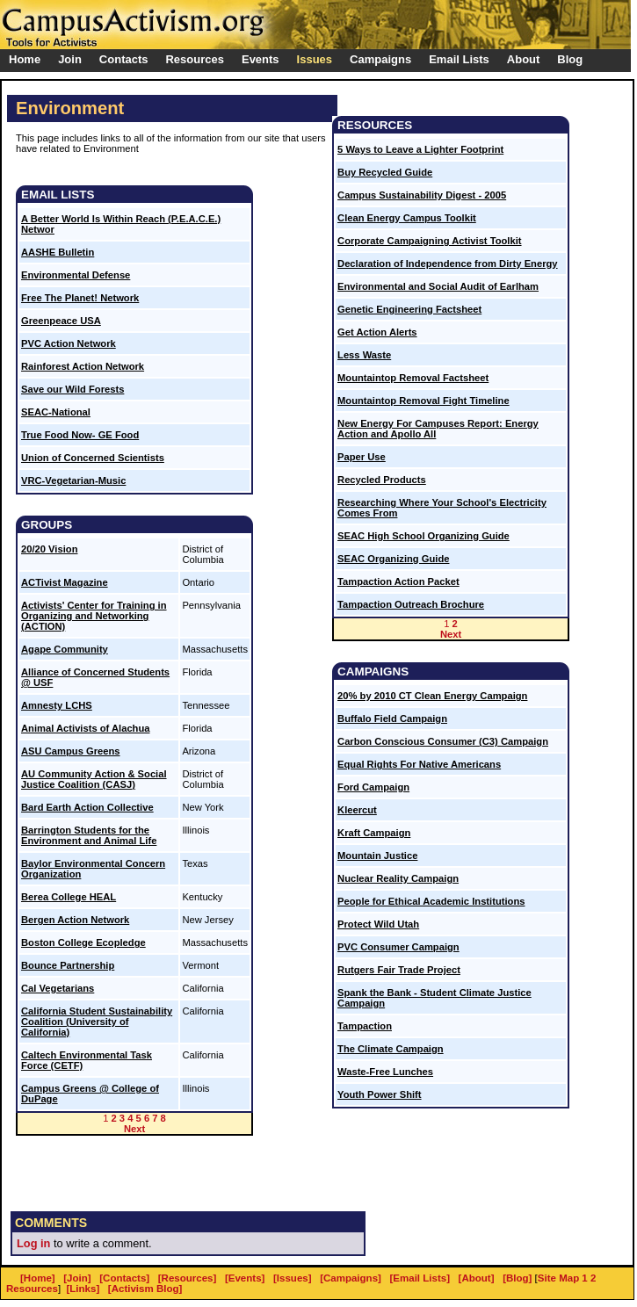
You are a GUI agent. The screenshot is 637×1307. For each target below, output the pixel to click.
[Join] (76, 1278)
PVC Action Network (68, 343)
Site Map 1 (563, 1278)
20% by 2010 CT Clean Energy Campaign (432, 695)
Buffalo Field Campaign (392, 718)
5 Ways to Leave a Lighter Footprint (420, 149)
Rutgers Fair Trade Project (398, 969)
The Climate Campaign (390, 1048)
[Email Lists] (420, 1278)
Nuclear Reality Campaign (398, 878)
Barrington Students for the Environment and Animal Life (88, 835)
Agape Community (64, 649)
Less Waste (364, 355)
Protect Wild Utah (378, 924)
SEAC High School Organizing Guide (423, 536)
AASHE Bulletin (57, 252)
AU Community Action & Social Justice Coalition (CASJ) (94, 779)
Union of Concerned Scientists (92, 457)
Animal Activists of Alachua (85, 728)
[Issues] (292, 1278)
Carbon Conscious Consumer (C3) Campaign (442, 741)
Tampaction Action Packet (398, 581)
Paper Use (361, 456)
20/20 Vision (49, 549)
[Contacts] (124, 1278)
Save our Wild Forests (72, 389)
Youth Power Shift (379, 1094)
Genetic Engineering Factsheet (409, 309)
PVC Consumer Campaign (398, 947)
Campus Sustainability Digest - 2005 (421, 195)
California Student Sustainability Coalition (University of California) (96, 1021)
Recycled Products (381, 479)
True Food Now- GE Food (80, 435)
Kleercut (357, 810)
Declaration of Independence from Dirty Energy (447, 263)
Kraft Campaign (373, 832)
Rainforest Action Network (82, 366)
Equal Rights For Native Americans (419, 764)
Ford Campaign (373, 787)
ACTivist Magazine (64, 582)
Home (24, 59)
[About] (477, 1278)
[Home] (37, 1278)
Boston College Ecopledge (83, 942)
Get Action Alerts (377, 332)
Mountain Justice (377, 855)
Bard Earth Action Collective (87, 807)
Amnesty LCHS (56, 705)
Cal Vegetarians (57, 988)
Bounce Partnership (67, 965)
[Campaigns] (350, 1278)
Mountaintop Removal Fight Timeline (423, 400)
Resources (32, 1288)
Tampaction (364, 1026)
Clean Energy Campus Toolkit (406, 218)
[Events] (244, 1278)
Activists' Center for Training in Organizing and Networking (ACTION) (94, 616)
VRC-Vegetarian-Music (73, 480)
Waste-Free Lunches (385, 1071)
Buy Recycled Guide (384, 172)
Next (134, 1128)
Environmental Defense (75, 275)
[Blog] (517, 1278)
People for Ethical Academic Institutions (431, 901)
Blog (570, 59)
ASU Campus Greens (70, 751)
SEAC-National (55, 412)
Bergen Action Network (75, 919)
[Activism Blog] (145, 1288)
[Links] (83, 1288)
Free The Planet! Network (80, 297)
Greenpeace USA (61, 320)
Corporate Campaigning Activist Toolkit (429, 240)
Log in (33, 1243)
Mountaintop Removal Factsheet (413, 377)
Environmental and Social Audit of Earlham (438, 286)
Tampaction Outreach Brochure (410, 604)
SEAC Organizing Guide (393, 558)
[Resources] (187, 1278)
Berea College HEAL (68, 897)
